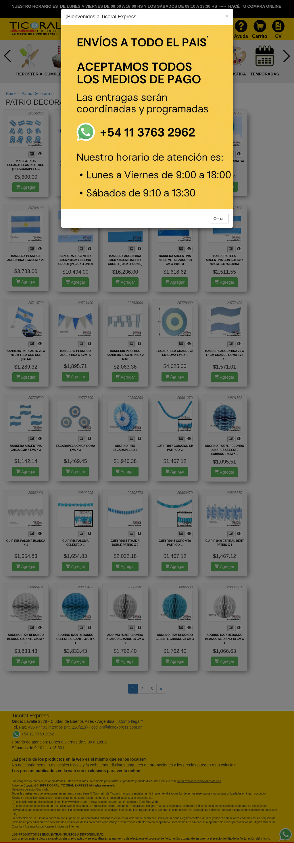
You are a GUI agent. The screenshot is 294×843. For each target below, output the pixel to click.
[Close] (226, 16)
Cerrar (219, 218)
